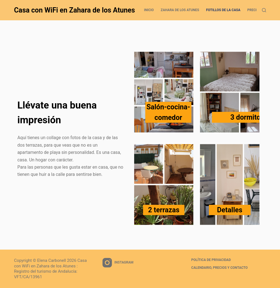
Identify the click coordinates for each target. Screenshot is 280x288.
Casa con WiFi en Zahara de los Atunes (74, 10)
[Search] (264, 10)
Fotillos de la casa (223, 10)
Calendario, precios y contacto (219, 268)
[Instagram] (117, 262)
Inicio (149, 10)
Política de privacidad (211, 260)
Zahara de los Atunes (180, 10)
